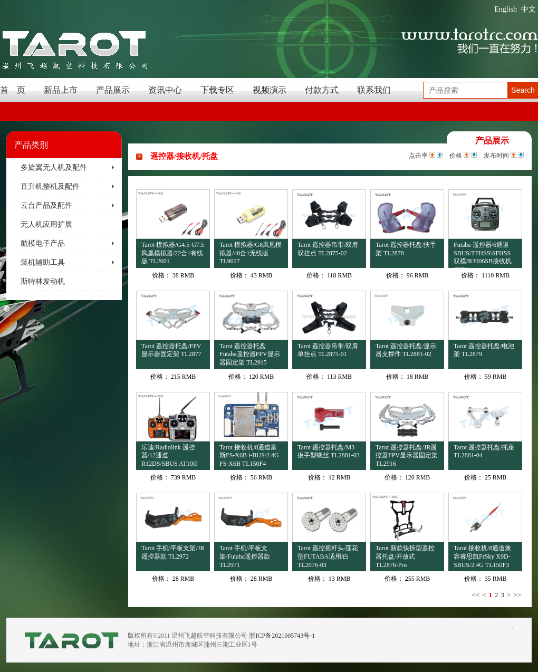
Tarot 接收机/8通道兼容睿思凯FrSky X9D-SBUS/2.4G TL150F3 (482, 556)
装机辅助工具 (43, 262)
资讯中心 (165, 89)
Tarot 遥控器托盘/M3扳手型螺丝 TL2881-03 (328, 451)
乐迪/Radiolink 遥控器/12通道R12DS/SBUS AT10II (169, 455)
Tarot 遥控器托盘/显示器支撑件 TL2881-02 (406, 350)
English (505, 9)
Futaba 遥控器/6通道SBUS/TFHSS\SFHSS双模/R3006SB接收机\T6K (483, 254)
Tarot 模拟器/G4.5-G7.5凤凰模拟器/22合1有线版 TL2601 (172, 253)
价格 (455, 155)
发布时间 (496, 155)
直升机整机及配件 (50, 186)
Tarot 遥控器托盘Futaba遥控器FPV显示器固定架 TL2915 (249, 354)
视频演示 (269, 89)
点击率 (418, 155)
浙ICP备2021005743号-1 (282, 635)
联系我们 (374, 89)
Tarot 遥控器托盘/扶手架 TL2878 (406, 249)
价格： (161, 275)
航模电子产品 (43, 243)
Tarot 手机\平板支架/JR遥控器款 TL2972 (173, 552)
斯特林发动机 (43, 281)
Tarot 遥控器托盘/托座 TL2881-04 (484, 451)
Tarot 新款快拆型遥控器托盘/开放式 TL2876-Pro (405, 556)
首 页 (12, 89)
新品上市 (61, 89)
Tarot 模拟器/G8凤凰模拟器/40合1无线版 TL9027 (250, 253)
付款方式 (322, 89)
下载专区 (217, 89)
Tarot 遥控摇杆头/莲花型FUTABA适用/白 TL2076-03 (327, 556)
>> (517, 595)
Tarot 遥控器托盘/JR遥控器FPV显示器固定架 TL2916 (407, 455)
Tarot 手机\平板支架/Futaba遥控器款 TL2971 (244, 556)
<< (475, 595)
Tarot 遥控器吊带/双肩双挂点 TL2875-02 (327, 249)
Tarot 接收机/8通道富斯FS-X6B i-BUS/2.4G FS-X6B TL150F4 (249, 455)
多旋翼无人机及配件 (54, 167)
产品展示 (113, 89)
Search (522, 90)
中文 (528, 9)
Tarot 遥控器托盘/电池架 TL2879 (484, 350)
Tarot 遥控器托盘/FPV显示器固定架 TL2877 (171, 350)
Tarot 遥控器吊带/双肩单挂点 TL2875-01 (327, 350)
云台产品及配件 (46, 205)
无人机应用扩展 (46, 224)
